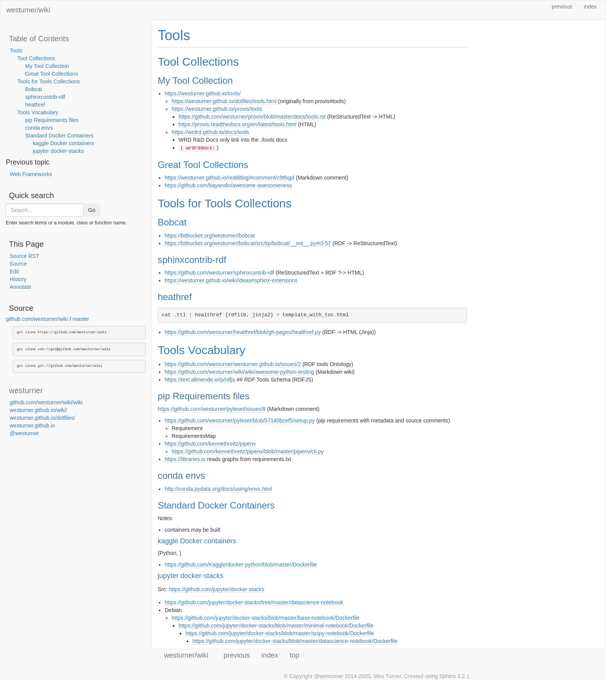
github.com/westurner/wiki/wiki (46, 402)
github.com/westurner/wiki (37, 319)
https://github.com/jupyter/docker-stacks (216, 589)
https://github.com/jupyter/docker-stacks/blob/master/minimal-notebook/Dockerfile (276, 625)
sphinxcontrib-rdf (45, 97)
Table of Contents (39, 38)
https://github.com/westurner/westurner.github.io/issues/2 (233, 364)
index (590, 6)
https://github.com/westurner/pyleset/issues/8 (212, 409)
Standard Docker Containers (59, 135)
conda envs (39, 128)
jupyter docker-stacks (58, 151)
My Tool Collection (47, 66)
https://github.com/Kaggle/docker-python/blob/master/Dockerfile (241, 564)
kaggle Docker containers (63, 143)
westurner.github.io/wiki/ (38, 410)
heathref (35, 105)
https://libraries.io (185, 459)
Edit (14, 271)
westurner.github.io (32, 425)
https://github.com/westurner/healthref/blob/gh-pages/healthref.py (243, 332)
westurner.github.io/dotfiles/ (42, 418)
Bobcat (33, 89)
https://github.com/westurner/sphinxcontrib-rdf (219, 273)
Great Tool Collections (51, 74)
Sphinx (447, 676)
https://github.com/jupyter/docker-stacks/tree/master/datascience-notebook (254, 602)
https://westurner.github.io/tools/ (203, 93)
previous (562, 6)
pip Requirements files (52, 120)
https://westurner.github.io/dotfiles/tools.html (224, 101)
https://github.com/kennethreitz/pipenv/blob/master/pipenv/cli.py (248, 451)
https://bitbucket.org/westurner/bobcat (210, 235)
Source (18, 264)
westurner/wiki (28, 10)
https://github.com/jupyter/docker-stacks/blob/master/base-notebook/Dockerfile (265, 618)
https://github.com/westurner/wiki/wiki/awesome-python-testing (239, 372)
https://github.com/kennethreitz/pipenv (210, 444)
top (295, 655)
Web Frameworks (31, 174)
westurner (26, 390)
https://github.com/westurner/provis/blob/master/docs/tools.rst (252, 117)
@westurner (24, 433)
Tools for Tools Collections (48, 81)
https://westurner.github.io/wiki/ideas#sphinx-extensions (231, 280)
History (18, 279)
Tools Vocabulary (37, 112)
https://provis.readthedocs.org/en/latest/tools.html (237, 124)
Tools (16, 50)
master (81, 319)
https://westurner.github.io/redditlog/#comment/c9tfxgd (229, 178)
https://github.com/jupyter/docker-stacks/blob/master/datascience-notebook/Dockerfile (295, 641)
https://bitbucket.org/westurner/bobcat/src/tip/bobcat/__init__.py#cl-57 (248, 243)
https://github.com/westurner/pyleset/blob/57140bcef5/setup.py (240, 420)
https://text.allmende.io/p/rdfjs (200, 379)
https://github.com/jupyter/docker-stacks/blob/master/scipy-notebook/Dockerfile (280, 633)
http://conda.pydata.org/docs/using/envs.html (218, 489)
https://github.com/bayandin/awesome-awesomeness (228, 185)
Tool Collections (36, 58)
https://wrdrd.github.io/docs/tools (210, 132)
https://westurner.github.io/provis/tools (217, 109)
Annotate (20, 287)
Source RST (24, 256)
